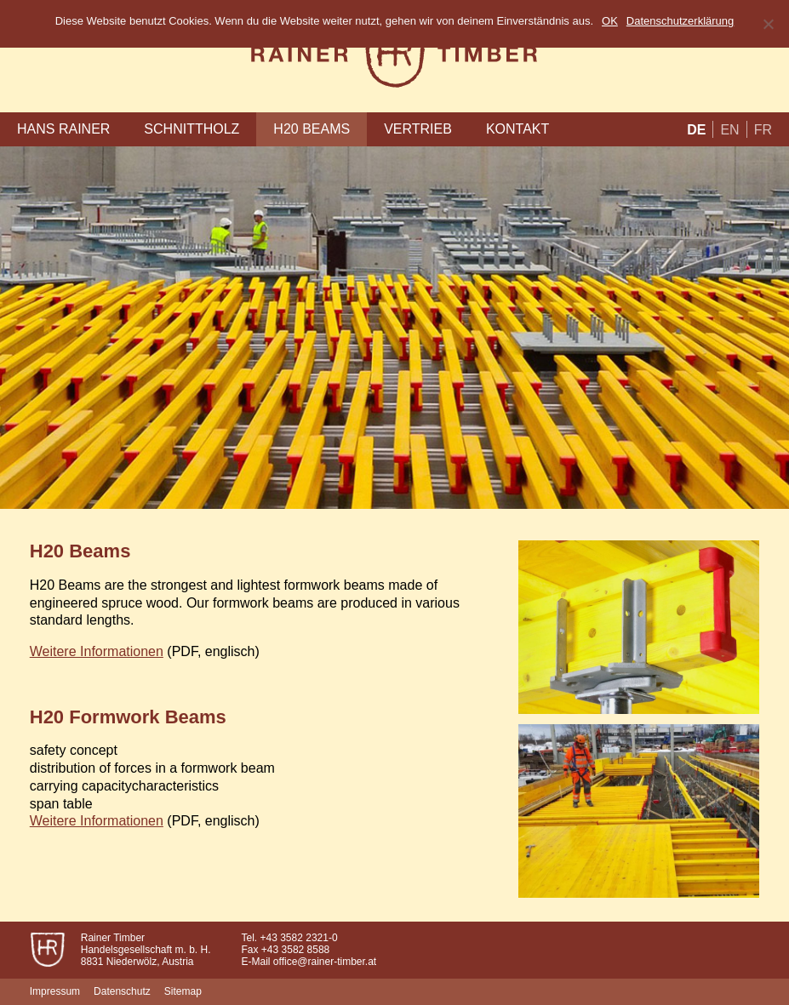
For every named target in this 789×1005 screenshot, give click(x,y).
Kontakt (517, 129)
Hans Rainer (63, 129)
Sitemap (183, 991)
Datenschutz (122, 991)
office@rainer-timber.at (324, 962)
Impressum (55, 991)
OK (610, 20)
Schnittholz (191, 129)
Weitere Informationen (96, 651)
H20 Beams (311, 129)
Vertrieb (418, 129)
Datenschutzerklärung (680, 20)
